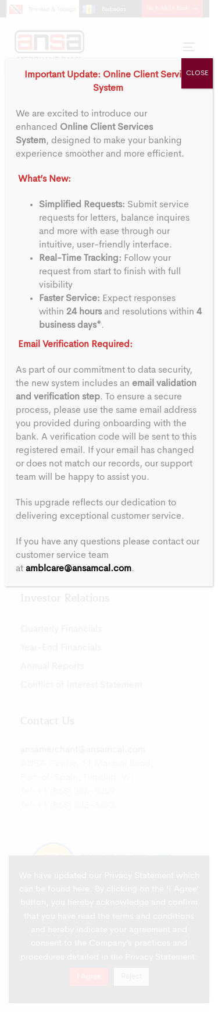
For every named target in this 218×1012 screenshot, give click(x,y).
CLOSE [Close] (197, 73)
